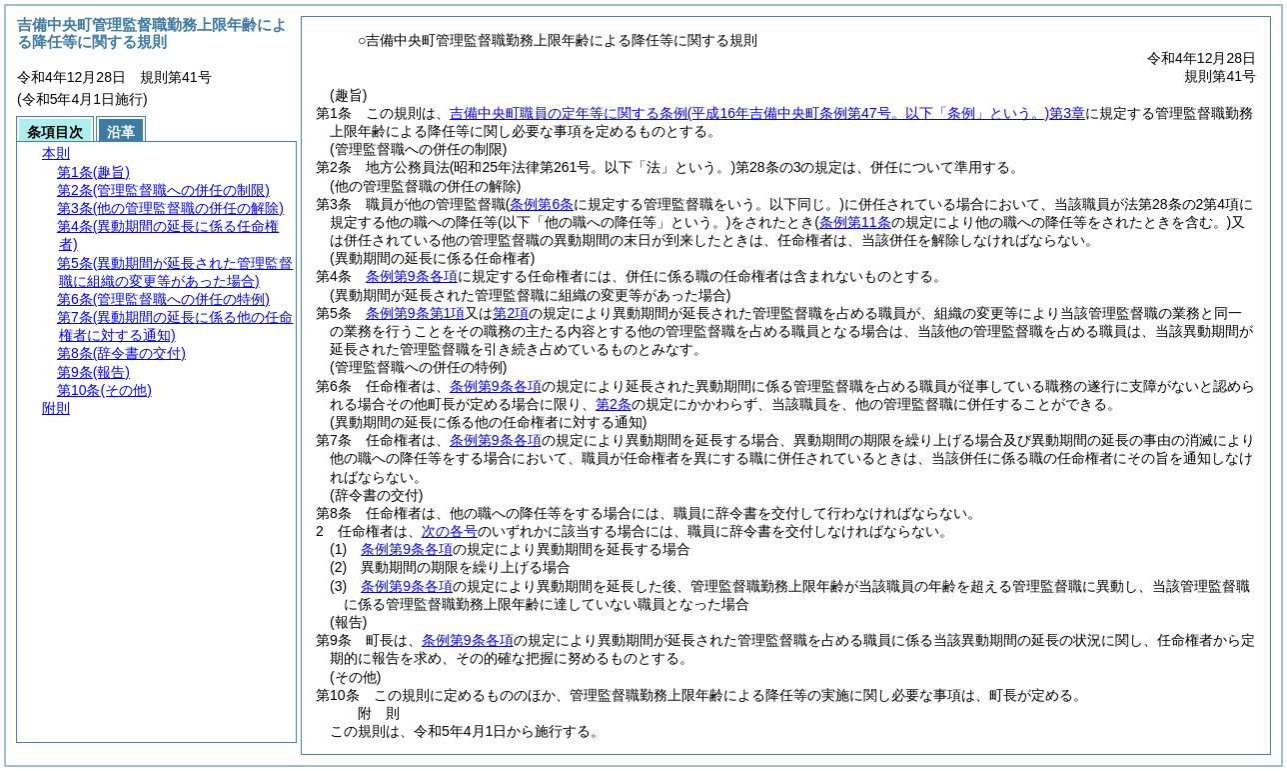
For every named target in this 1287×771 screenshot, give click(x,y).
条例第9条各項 (412, 276)
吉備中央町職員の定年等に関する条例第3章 (767, 113)
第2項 (511, 313)
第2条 (614, 404)
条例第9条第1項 (416, 313)
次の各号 (450, 531)
